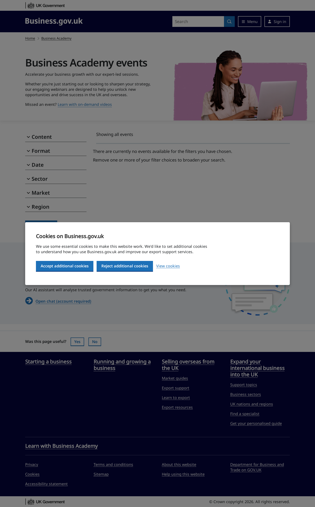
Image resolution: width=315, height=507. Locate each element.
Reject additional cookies (124, 265)
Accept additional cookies (65, 265)
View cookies (168, 265)
